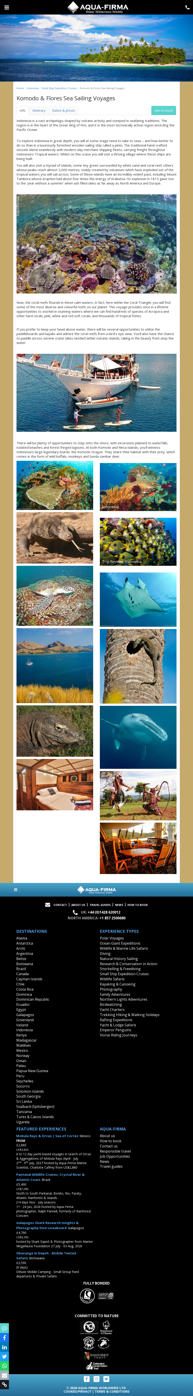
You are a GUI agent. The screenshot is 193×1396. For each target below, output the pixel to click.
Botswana (24, 963)
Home (20, 88)
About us (107, 1135)
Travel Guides (100, 905)
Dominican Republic (32, 999)
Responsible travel (115, 1151)
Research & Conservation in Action (128, 963)
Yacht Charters (112, 1009)
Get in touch (163, 110)
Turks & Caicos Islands (35, 1116)
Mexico (22, 1050)
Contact (60, 905)
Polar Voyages (112, 938)
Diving (105, 953)
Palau (21, 1065)
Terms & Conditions (112, 1391)
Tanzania (24, 1111)
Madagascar (26, 1040)
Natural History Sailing (119, 958)
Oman (21, 1060)
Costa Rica (24, 989)
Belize (21, 958)
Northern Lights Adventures (123, 999)
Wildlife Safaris (112, 979)
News (119, 905)
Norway (22, 1055)
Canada (22, 973)
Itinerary (38, 110)
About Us (78, 905)
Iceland (22, 1025)
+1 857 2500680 (112, 918)
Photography (111, 989)
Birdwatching (111, 1004)
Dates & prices (63, 110)
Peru (20, 1075)
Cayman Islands (29, 979)
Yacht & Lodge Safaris (118, 1025)
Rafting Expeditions (116, 1019)
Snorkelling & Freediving (120, 968)
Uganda (22, 1121)
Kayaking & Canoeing (118, 984)
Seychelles (24, 1081)
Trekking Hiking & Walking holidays (130, 1014)
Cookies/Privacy (77, 1391)
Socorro (23, 1086)
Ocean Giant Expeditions (120, 943)
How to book (137, 905)
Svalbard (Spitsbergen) (35, 1106)
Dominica (24, 994)
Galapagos (25, 1014)
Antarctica (24, 943)
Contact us (109, 1146)
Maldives (23, 1045)
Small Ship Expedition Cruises (59, 88)
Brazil (21, 968)
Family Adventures (115, 994)
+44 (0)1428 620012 (104, 912)
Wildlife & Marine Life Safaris (124, 948)
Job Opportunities (115, 1156)
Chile (20, 984)
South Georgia (28, 1096)
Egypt (21, 1009)
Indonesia (33, 88)
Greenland (25, 1019)
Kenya (21, 1035)
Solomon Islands (30, 1091)
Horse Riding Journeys (118, 1035)
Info (23, 110)
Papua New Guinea (32, 1070)
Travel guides (111, 1166)
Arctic (20, 948)
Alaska (21, 938)
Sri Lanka (24, 1101)
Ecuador (23, 1004)
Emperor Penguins (115, 1029)
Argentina (24, 953)
